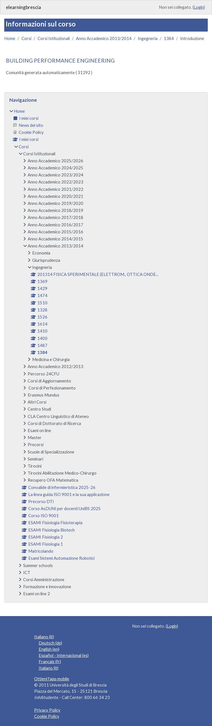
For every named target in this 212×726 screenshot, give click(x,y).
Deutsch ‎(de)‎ (50, 642)
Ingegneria (148, 38)
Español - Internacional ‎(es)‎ (64, 655)
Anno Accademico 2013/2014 (104, 38)
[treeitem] (106, 352)
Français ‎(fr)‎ (50, 661)
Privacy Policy (47, 709)
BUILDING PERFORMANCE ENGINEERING (60, 60)
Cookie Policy (46, 716)
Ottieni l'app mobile (51, 678)
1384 (169, 38)
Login (199, 7)
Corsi (26, 38)
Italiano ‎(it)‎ (44, 636)
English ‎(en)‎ (49, 649)
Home (9, 38)
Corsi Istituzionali (54, 38)
